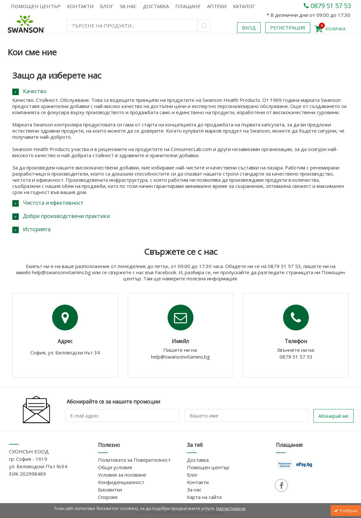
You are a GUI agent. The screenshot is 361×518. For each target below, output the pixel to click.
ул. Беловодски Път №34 (38, 466)
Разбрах (345, 510)
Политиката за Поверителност (134, 460)
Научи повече (231, 508)
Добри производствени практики (66, 216)
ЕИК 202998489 (27, 473)
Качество (35, 91)
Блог (106, 6)
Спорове (108, 497)
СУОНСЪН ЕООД (29, 451)
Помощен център (35, 6)
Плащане (188, 6)
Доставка (156, 6)
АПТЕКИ (216, 6)
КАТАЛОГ (244, 6)
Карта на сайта (204, 497)
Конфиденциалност (121, 482)
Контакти (80, 6)
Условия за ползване (122, 474)
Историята (36, 229)
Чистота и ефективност (53, 202)
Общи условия (115, 467)
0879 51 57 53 (327, 5)
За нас (128, 6)
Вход (249, 27)
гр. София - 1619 (28, 459)
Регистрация (287, 27)
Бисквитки (110, 489)
